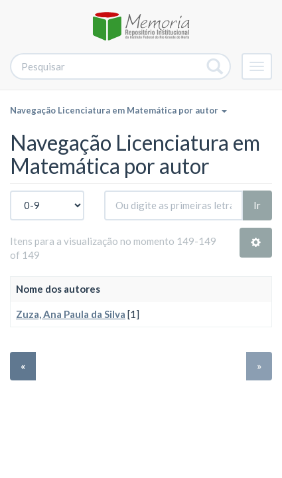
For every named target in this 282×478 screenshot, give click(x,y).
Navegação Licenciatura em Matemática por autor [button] (118, 110)
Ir (257, 205)
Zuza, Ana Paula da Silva (70, 314)
